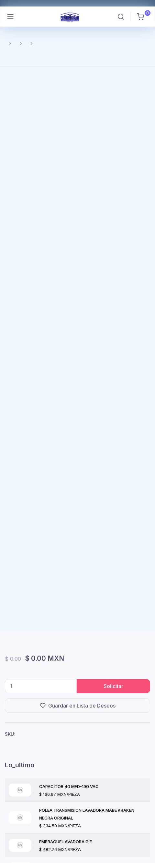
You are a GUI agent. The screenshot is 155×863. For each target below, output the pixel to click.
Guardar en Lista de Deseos (78, 705)
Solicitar (113, 686)
